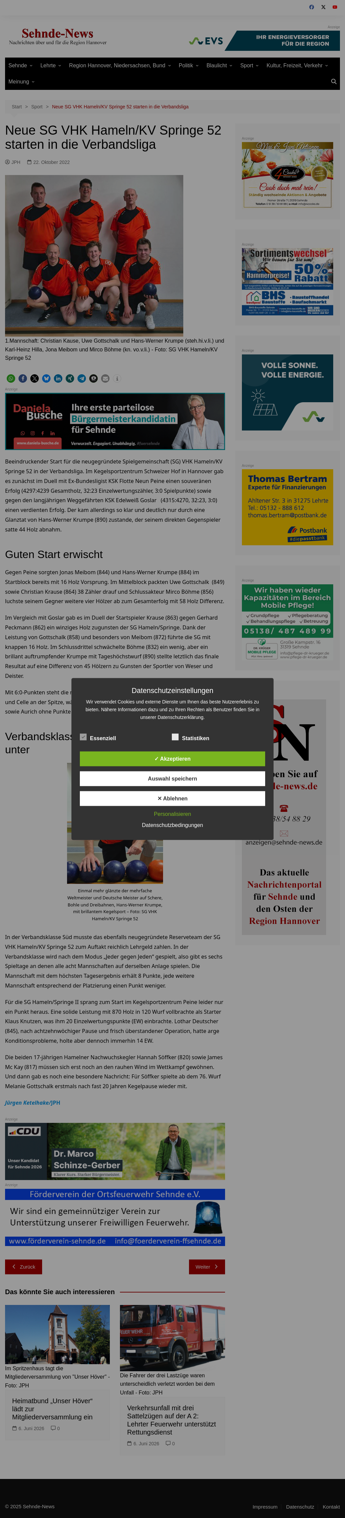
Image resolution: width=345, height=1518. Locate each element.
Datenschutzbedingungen (172, 825)
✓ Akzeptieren (172, 759)
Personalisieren (172, 814)
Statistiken (190, 737)
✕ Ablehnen (172, 798)
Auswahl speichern (172, 779)
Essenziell (98, 737)
